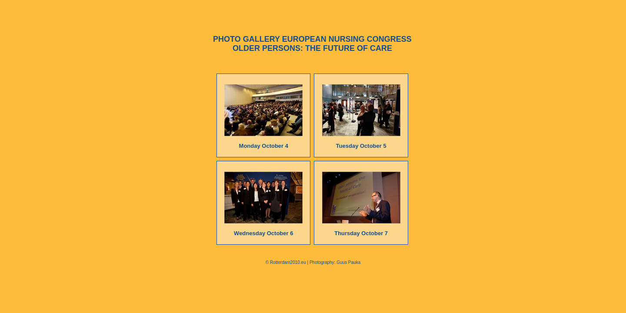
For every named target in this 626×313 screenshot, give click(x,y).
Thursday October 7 (361, 233)
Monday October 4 (263, 146)
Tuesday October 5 (361, 146)
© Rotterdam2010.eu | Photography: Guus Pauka (313, 262)
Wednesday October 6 (263, 233)
